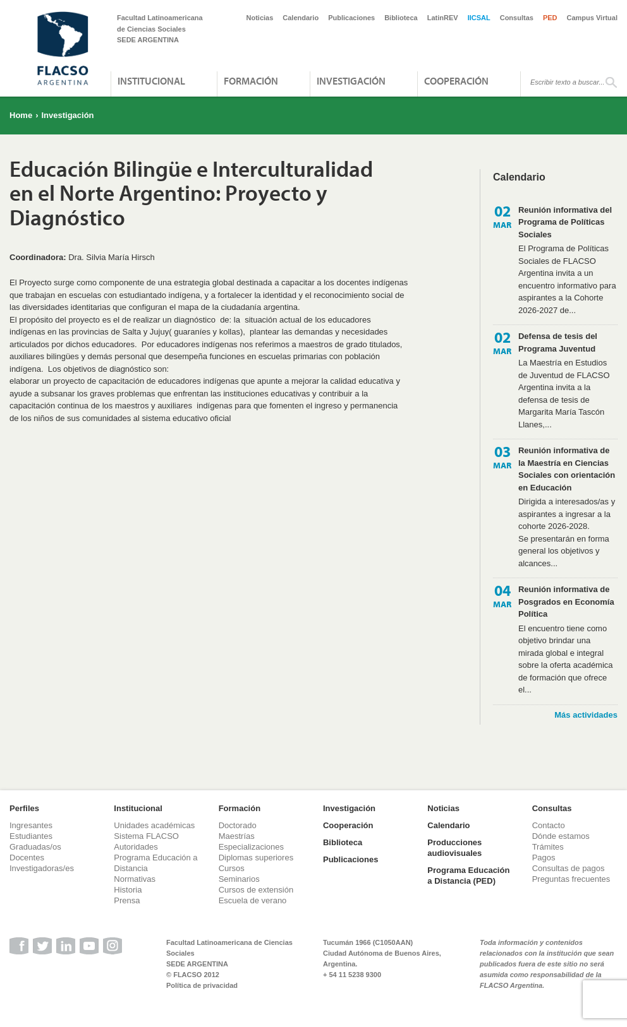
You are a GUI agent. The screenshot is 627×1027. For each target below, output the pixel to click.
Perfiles (24, 808)
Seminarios (239, 879)
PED (550, 17)
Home (20, 115)
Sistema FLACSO (146, 836)
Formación (251, 80)
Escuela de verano (253, 900)
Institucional (151, 80)
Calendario (301, 17)
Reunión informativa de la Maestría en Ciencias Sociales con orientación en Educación (566, 469)
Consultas (516, 17)
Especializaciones (251, 847)
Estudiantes (30, 836)
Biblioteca (401, 17)
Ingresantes (30, 825)
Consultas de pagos (568, 868)
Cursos (232, 868)
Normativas (134, 879)
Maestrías (237, 836)
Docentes (26, 857)
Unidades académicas (154, 825)
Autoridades (135, 847)
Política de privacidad (202, 985)
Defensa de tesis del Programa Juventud (557, 342)
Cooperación (456, 80)
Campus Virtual (592, 17)
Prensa (127, 900)
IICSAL (479, 17)
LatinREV (442, 17)
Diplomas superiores (256, 857)
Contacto (548, 825)
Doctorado (238, 825)
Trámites (548, 847)
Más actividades (586, 715)
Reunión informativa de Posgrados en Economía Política (566, 602)
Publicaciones (351, 17)
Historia (128, 889)
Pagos (544, 857)
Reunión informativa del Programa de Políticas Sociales (565, 222)
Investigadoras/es (41, 868)
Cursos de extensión (256, 889)
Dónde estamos (561, 836)
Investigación (351, 80)
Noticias (260, 17)
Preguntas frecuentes (571, 879)
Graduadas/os (35, 847)
